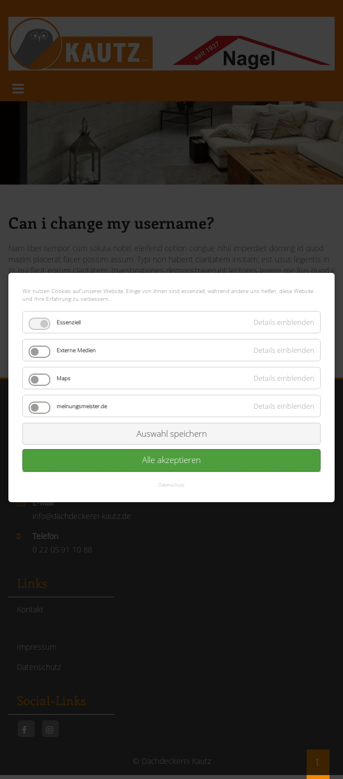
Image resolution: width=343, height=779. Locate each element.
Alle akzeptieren (171, 450)
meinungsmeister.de (82, 397)
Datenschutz (171, 475)
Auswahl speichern (172, 424)
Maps (64, 369)
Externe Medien (76, 341)
